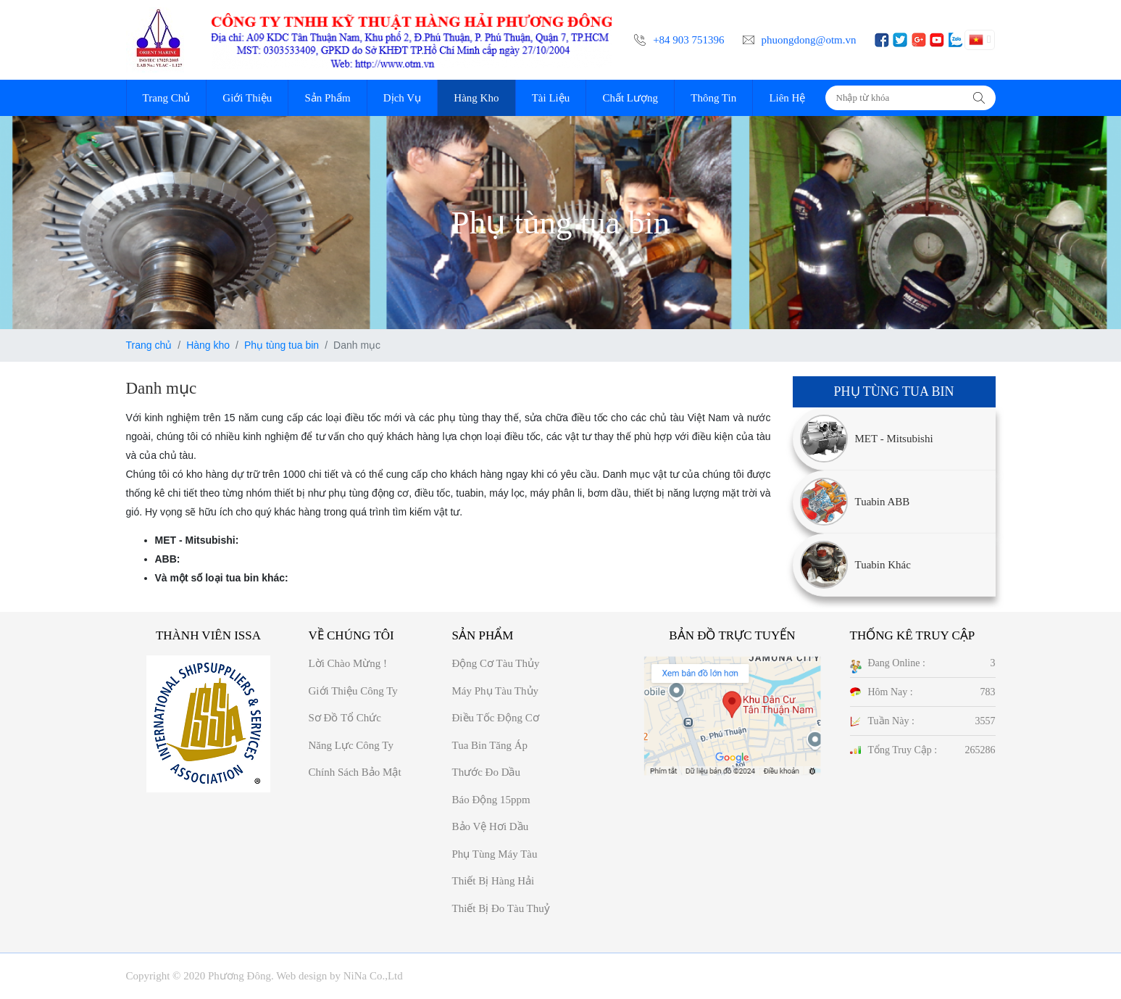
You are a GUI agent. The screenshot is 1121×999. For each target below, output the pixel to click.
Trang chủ (149, 345)
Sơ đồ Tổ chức (345, 718)
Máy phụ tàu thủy (495, 691)
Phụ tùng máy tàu (495, 854)
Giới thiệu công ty (353, 691)
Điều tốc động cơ (495, 718)
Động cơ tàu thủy (496, 663)
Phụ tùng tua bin (281, 345)
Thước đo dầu (486, 772)
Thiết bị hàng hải (493, 881)
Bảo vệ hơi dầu (490, 826)
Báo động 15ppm (491, 799)
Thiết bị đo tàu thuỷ (501, 908)
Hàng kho (208, 345)
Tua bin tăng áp (490, 745)
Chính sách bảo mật (355, 772)
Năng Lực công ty (351, 745)
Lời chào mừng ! (348, 663)
